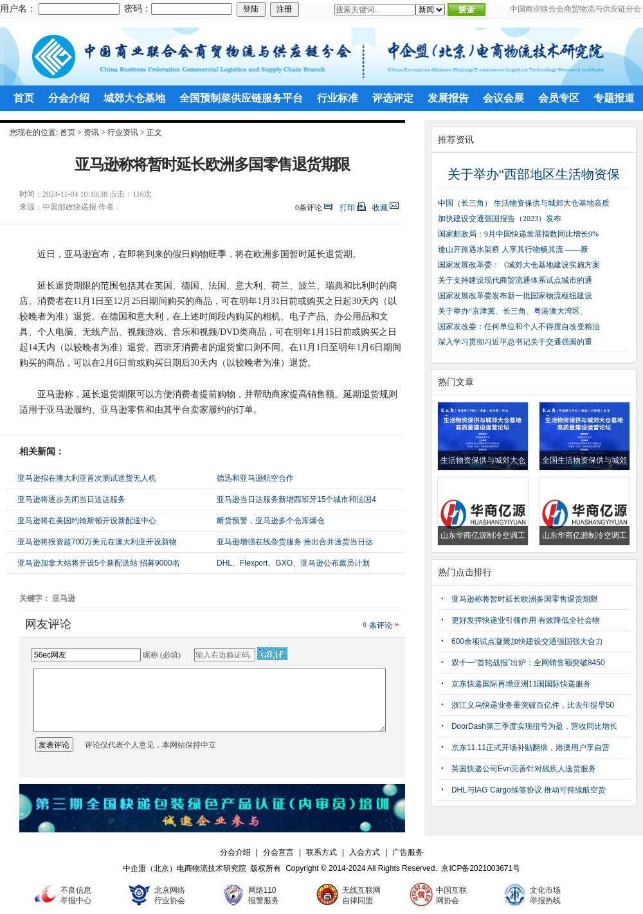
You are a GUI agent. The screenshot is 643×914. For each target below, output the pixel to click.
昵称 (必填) (162, 654)
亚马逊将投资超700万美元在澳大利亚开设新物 (97, 541)
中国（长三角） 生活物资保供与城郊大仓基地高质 (524, 203)
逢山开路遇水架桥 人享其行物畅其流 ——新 (513, 249)
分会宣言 (278, 852)
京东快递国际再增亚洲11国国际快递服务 (521, 683)
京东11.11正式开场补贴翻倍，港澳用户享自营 (530, 747)
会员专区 (558, 98)
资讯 (91, 132)
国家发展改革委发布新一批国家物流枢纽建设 (515, 295)
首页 (24, 98)
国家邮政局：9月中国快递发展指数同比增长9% (518, 233)
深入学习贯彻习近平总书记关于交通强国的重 (515, 341)
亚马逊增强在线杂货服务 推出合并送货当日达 (295, 541)
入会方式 (364, 852)
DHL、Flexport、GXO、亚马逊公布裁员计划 (293, 563)
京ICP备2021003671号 (480, 868)
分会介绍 (68, 98)
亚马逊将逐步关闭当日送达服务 (71, 499)
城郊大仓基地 (134, 98)
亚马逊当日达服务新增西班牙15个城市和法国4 (296, 499)
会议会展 (503, 98)
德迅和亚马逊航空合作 (255, 478)
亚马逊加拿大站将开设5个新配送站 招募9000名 (98, 563)
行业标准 (337, 98)
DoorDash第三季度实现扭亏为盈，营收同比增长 (534, 726)
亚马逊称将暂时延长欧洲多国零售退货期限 (524, 599)
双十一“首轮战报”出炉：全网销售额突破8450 (528, 662)
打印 (347, 207)
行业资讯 (122, 132)
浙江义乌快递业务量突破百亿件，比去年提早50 (532, 705)
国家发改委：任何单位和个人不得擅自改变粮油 (519, 326)
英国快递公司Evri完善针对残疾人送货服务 (523, 768)
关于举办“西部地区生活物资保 (534, 174)
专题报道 (614, 98)
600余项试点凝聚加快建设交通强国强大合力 (527, 641)
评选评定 (392, 98)
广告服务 (407, 852)
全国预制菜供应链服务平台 (241, 98)
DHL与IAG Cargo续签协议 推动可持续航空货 (528, 789)
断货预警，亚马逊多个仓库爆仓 (271, 520)
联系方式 (321, 852)
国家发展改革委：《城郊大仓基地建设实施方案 (519, 264)
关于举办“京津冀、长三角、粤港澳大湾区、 (513, 311)
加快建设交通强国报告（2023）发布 (499, 218)
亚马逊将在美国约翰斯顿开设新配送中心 (86, 520)
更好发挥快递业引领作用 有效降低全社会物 (525, 620)
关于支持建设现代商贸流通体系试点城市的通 (515, 280)
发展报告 (448, 98)
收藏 (380, 207)
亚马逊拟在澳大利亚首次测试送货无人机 (86, 478)
